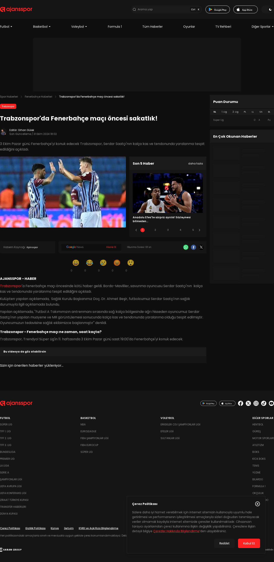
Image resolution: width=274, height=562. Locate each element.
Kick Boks (259, 459)
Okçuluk (258, 493)
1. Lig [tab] (224, 111)
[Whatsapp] (185, 247)
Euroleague (88, 431)
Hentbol (257, 424)
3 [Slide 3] (168, 230)
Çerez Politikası (10, 528)
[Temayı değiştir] (267, 9)
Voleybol (79, 26)
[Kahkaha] (89, 265)
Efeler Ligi (167, 431)
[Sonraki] (199, 230)
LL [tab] (253, 111)
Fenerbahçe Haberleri (38, 96)
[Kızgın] (117, 265)
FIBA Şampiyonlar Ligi (94, 438)
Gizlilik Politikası (35, 528)
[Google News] (91, 247)
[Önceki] (136, 230)
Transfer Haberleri (13, 507)
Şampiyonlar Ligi (11, 479)
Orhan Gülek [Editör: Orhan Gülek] (26, 130)
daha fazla (195, 163)
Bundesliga (7, 452)
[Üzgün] (103, 265)
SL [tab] (214, 111)
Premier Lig (7, 459)
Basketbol (42, 26)
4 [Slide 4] (180, 230)
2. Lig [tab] (235, 111)
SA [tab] (260, 111)
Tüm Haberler (152, 26)
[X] (201, 247)
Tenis (255, 465)
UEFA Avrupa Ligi (11, 486)
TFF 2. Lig (5, 438)
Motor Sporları (263, 438)
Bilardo (257, 479)
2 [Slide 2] (155, 230)
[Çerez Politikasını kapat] (257, 503)
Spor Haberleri (9, 96)
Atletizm (258, 445)
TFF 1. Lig (5, 431)
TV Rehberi (223, 26)
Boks (255, 452)
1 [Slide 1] (142, 230)
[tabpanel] (242, 120)
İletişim (69, 528)
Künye (55, 528)
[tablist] (242, 112)
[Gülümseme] (76, 265)
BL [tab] (269, 111)
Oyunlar (189, 26)
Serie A (4, 472)
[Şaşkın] (130, 265)
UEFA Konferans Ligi (13, 493)
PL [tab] (245, 111)
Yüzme (256, 472)
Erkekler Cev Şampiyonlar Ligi (180, 424)
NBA (83, 424)
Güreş (256, 431)
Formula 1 (115, 26)
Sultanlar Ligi (170, 438)
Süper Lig (6, 424)
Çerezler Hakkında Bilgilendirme (176, 531)
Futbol (6, 26)
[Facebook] (193, 247)
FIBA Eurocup (89, 445)
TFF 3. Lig (5, 445)
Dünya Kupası (9, 513)
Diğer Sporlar (263, 26)
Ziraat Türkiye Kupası (14, 500)
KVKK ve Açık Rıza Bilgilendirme (98, 528)
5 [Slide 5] (193, 230)
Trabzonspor (8, 106)
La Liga (4, 465)
